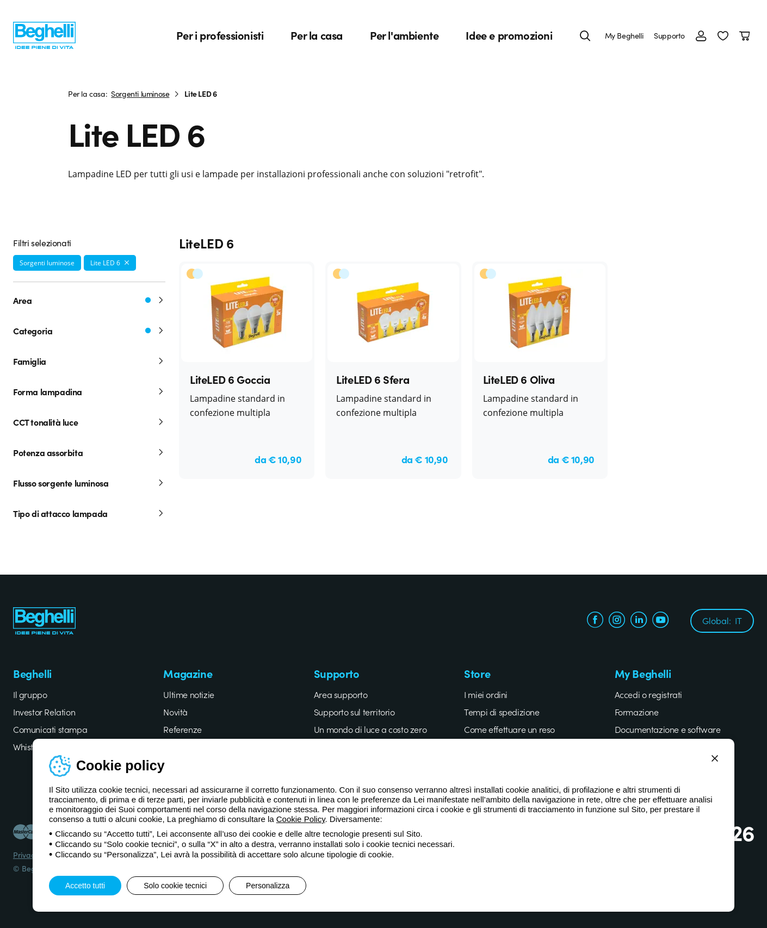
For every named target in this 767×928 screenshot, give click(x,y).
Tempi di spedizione (501, 712)
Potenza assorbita (89, 452)
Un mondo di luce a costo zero (370, 729)
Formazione (637, 712)
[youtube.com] (660, 621)
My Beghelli (624, 35)
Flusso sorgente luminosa (89, 483)
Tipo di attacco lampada (89, 513)
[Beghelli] (44, 34)
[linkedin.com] (638, 621)
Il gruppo (30, 694)
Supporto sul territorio (354, 712)
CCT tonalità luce (89, 422)
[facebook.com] (595, 621)
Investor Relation (44, 712)
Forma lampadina (89, 391)
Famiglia (89, 361)
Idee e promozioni (509, 35)
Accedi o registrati (648, 694)
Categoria (89, 331)
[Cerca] (585, 35)
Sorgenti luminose (140, 93)
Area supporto (341, 694)
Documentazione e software (668, 729)
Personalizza (267, 885)
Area (89, 300)
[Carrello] (746, 35)
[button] (722, 35)
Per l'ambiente (404, 35)
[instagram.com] (617, 621)
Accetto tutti (85, 885)
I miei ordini (486, 694)
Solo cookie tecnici (175, 885)
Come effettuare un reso (509, 729)
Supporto (669, 35)
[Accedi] (701, 35)
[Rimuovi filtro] (126, 262)
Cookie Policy (300, 819)
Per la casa (316, 35)
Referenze (182, 729)
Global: (722, 620)
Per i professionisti (219, 35)
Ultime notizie (188, 694)
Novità (175, 712)
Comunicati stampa (50, 729)
